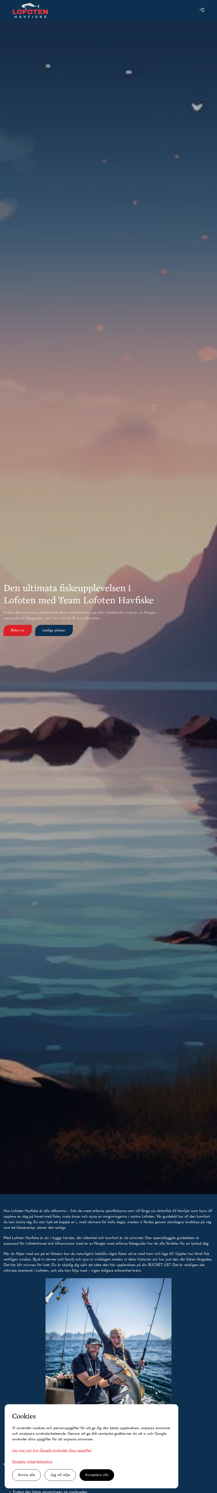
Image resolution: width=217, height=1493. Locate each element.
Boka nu (17, 630)
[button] (202, 10)
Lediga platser (54, 630)
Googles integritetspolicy (32, 1462)
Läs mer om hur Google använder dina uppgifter (52, 1450)
